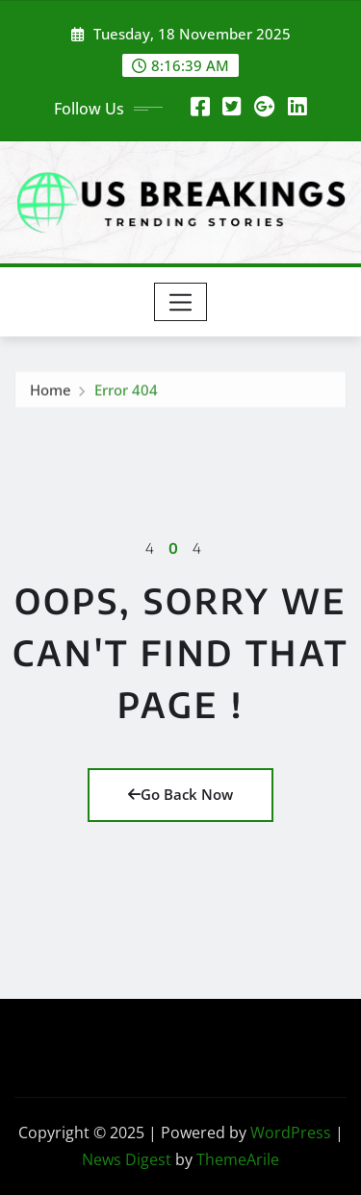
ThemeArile (237, 1159)
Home (50, 392)
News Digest (126, 1159)
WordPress (290, 1132)
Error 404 (126, 392)
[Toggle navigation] (180, 302)
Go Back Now (180, 794)
